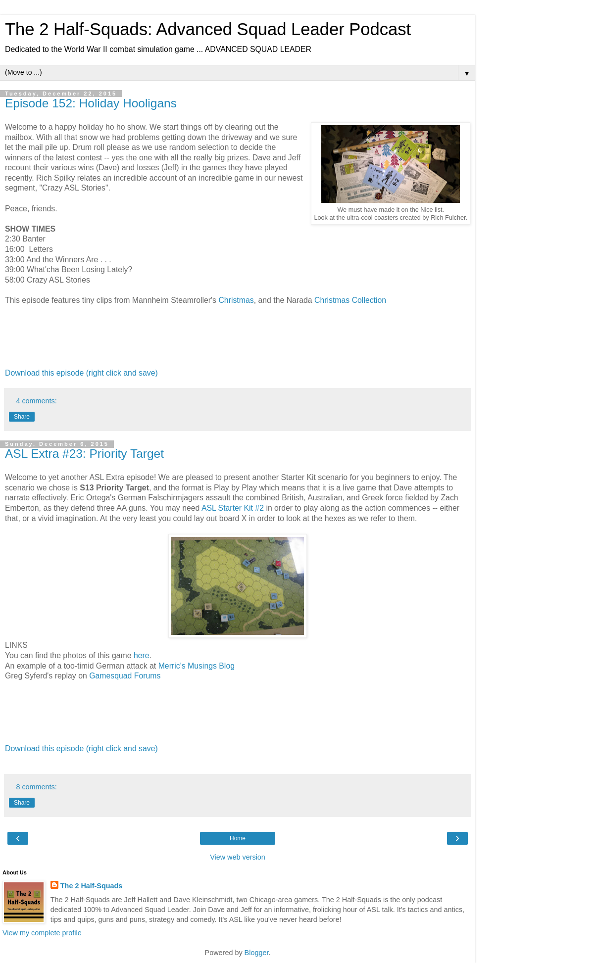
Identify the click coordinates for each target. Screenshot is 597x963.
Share (22, 416)
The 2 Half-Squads (91, 886)
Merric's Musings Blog (196, 666)
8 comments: (36, 787)
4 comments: (36, 401)
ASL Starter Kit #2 (232, 508)
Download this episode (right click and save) (81, 373)
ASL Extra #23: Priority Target (84, 453)
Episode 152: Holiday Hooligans (91, 103)
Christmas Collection (350, 300)
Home (238, 838)
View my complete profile (42, 933)
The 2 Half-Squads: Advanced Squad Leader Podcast (208, 29)
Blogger (257, 953)
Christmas (235, 300)
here (141, 655)
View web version (237, 857)
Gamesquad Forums (126, 676)
